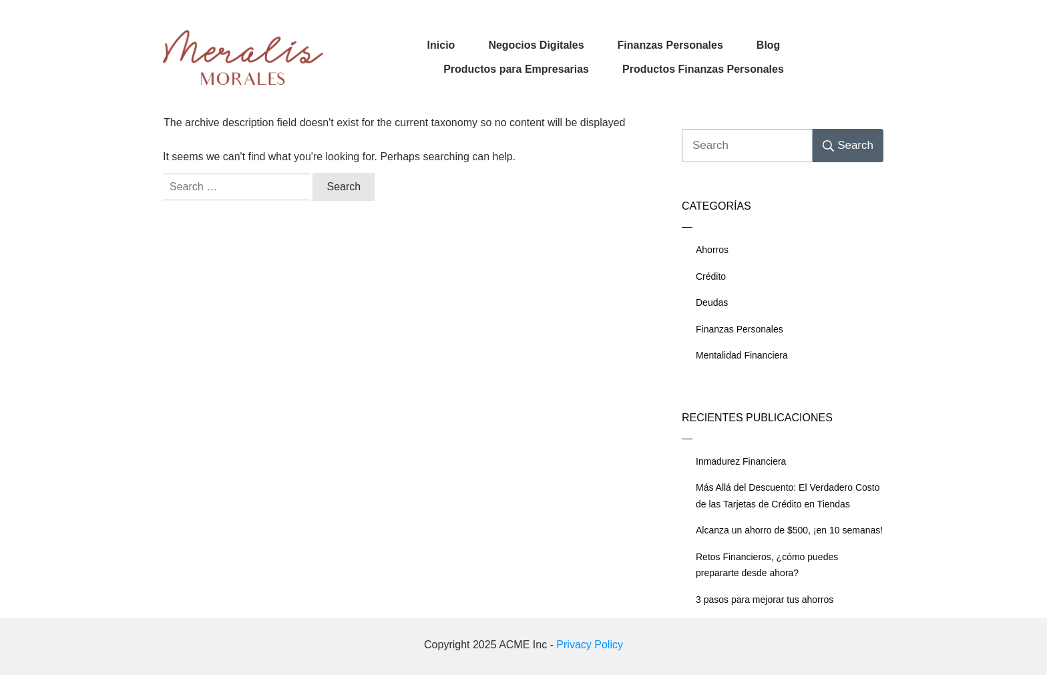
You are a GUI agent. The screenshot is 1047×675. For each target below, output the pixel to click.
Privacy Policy (589, 644)
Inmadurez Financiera (741, 461)
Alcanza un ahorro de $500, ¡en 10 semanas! (789, 530)
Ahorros (712, 249)
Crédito (711, 276)
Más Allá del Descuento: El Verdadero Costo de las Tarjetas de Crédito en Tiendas (788, 495)
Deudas (712, 302)
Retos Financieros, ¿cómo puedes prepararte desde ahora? (767, 565)
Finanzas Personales (739, 329)
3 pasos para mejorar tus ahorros (764, 599)
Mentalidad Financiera (742, 355)
